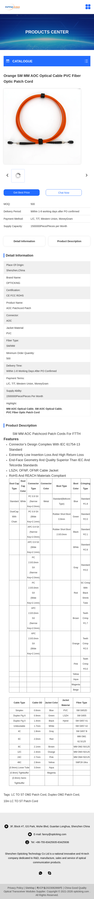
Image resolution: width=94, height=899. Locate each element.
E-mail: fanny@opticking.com (47, 834)
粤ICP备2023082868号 (49, 887)
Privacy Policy (15, 887)
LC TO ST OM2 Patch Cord (28, 794)
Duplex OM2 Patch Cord (63, 794)
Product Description (69, 241)
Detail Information (24, 241)
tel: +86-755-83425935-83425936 (47, 842)
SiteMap (29, 887)
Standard (14, 501)
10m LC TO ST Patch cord (21, 801)
